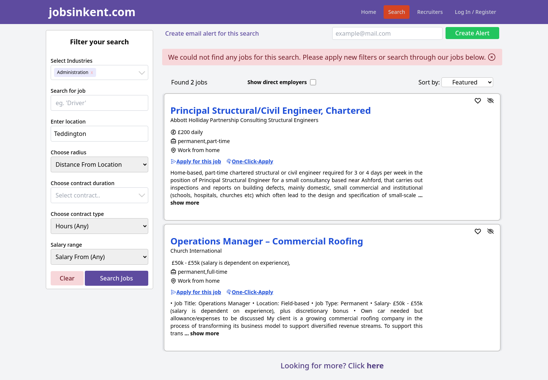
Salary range (66, 244)
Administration (73, 72)
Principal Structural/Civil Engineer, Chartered (270, 110)
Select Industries (71, 60)
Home (368, 11)
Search (396, 11)
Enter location (68, 121)
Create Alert (472, 33)
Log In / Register (475, 11)
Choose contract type (77, 213)
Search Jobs (116, 278)
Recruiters (430, 11)
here (375, 365)
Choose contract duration (82, 183)
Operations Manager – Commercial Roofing (266, 241)
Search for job (68, 90)
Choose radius (68, 152)
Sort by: (429, 82)
